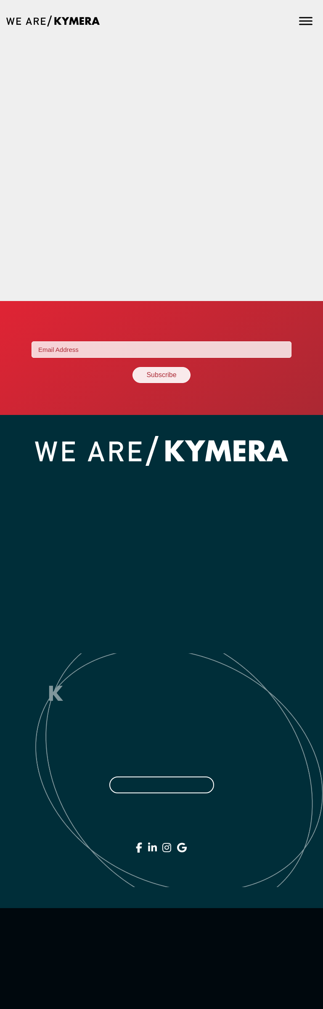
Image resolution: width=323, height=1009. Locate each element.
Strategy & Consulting (162, 600)
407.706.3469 (161, 829)
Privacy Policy (159, 940)
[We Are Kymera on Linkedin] (152, 848)
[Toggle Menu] (305, 21)
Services (147, 479)
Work (181, 479)
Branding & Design (161, 508)
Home (80, 479)
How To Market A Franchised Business (140, 98)
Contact (239, 479)
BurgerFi (42, 248)
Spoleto (38, 173)
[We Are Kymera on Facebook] (139, 848)
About (112, 479)
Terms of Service (159, 958)
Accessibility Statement (159, 977)
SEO (162, 582)
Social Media (161, 563)
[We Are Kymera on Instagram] (167, 848)
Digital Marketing (162, 545)
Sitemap (161, 995)
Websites (161, 526)
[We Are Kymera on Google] (182, 848)
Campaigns (161, 619)
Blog (207, 479)
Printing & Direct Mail (161, 637)
